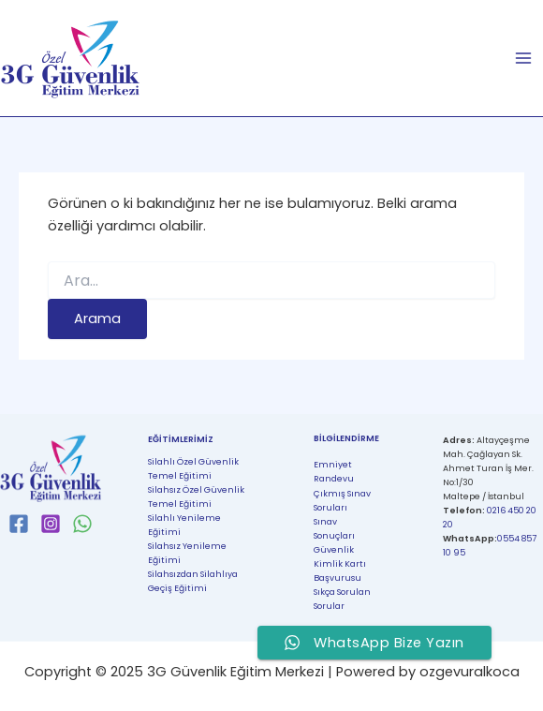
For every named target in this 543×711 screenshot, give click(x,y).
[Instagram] (50, 523)
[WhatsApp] (82, 523)
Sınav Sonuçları (334, 528)
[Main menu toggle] (523, 58)
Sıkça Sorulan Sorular (342, 598)
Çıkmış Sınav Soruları (342, 500)
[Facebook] (18, 523)
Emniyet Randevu (334, 471)
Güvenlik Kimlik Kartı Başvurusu (340, 563)
